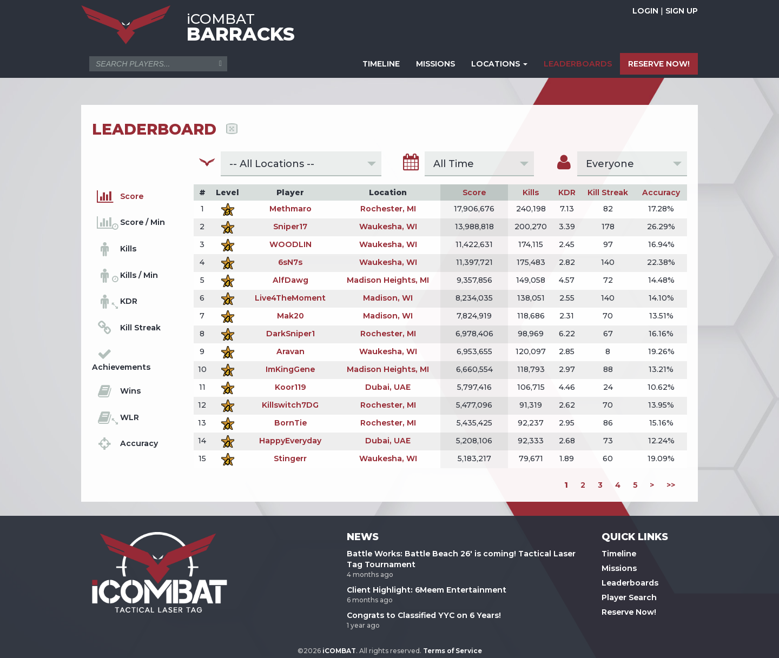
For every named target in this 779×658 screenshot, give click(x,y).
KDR (567, 192)
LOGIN (645, 11)
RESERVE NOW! (659, 64)
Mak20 (290, 316)
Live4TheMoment (290, 298)
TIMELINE (381, 64)
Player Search (629, 597)
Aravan (290, 351)
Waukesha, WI (388, 226)
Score (474, 192)
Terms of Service (452, 651)
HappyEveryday (290, 441)
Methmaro (290, 209)
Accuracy (661, 192)
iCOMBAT (339, 651)
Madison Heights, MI (388, 280)
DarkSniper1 (290, 333)
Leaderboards (630, 583)
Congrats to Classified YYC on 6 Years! (424, 615)
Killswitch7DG (290, 405)
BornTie (290, 423)
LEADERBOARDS (578, 64)
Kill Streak (607, 192)
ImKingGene (290, 369)
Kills (531, 192)
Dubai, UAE (388, 387)
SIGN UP (681, 11)
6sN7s (290, 262)
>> (670, 485)
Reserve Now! (629, 612)
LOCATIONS (499, 64)
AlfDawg (290, 280)
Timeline (619, 554)
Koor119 (290, 387)
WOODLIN (290, 244)
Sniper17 (290, 226)
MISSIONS (435, 64)
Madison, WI (388, 298)
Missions (619, 568)
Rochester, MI (388, 209)
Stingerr (290, 458)
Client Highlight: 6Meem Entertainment (426, 590)
